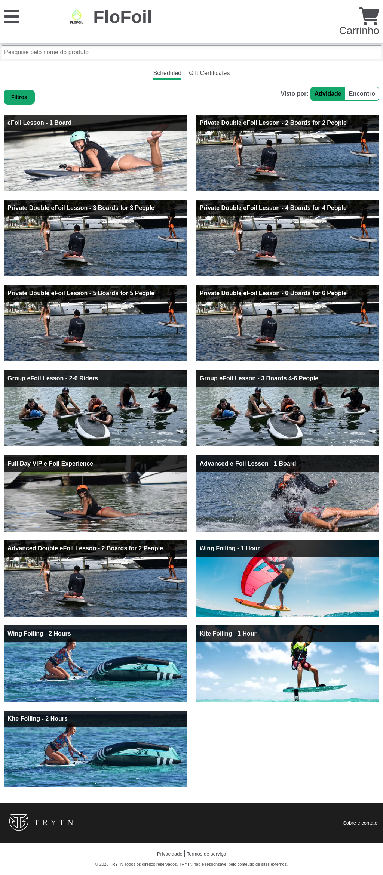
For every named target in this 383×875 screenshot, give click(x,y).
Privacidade (170, 854)
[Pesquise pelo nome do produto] (191, 52)
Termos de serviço (206, 854)
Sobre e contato (360, 823)
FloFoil (122, 17)
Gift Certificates (209, 73)
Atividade (328, 93)
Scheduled (167, 73)
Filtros (19, 97)
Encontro (362, 93)
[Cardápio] (11, 16)
